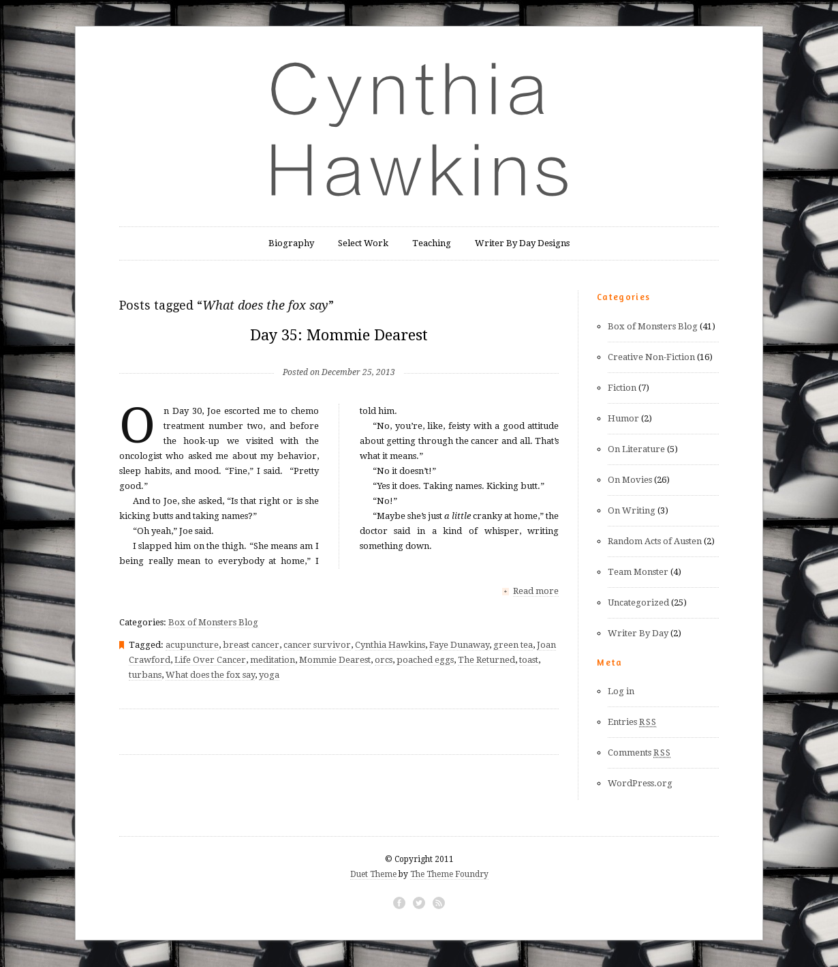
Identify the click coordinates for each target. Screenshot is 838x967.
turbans (145, 674)
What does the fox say (210, 674)
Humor (623, 418)
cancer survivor (317, 644)
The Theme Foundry (449, 874)
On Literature (636, 449)
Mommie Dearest (335, 659)
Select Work (363, 243)
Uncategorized (638, 602)
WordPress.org (640, 783)
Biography (291, 243)
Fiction (622, 388)
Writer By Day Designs (522, 243)
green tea (513, 644)
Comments (639, 752)
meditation (272, 659)
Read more (536, 591)
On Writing (631, 510)
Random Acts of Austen (655, 541)
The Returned (486, 659)
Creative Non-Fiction (651, 357)
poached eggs (425, 659)
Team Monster (638, 572)
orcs (383, 659)
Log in (621, 691)
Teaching (431, 243)
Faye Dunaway (459, 644)
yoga (269, 674)
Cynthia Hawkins (390, 644)
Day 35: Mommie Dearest (339, 335)
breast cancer (251, 644)
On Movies (630, 480)
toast (528, 659)
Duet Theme (373, 874)
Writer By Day (638, 633)
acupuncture (192, 644)
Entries (632, 722)
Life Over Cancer (210, 659)
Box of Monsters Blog (213, 621)
